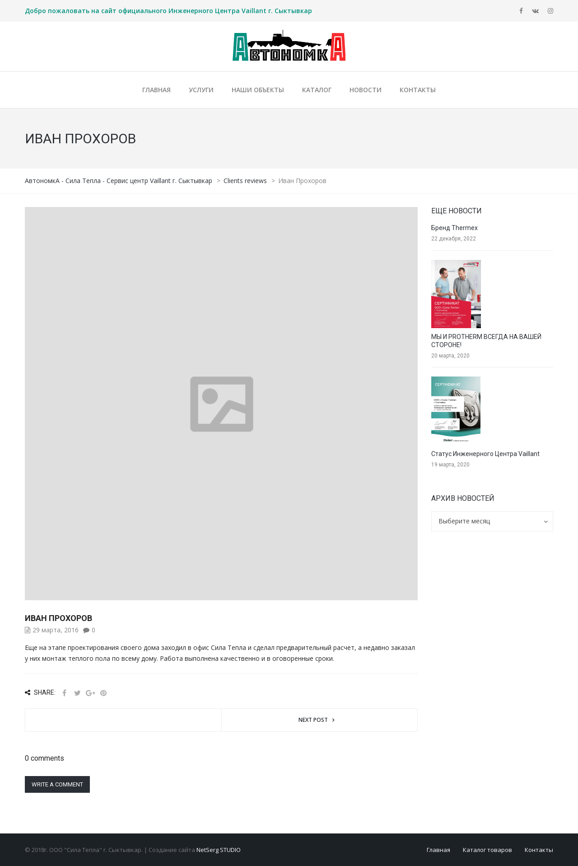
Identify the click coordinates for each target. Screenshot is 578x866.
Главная (438, 850)
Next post (313, 720)
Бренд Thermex (454, 227)
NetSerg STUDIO (218, 850)
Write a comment (57, 784)
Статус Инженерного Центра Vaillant (485, 453)
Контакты (539, 850)
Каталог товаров (487, 850)
